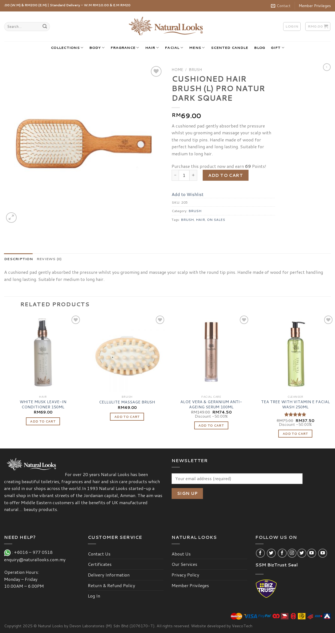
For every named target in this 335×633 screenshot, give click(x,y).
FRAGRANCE (124, 47)
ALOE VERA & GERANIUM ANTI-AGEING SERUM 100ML (211, 404)
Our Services (184, 564)
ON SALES (216, 219)
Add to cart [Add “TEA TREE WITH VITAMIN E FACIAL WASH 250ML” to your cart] (295, 433)
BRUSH (195, 69)
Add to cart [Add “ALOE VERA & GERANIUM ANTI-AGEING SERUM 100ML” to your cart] (211, 425)
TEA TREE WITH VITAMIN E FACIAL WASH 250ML (295, 404)
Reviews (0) (49, 258)
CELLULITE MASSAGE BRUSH (127, 402)
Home (177, 69)
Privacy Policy (185, 575)
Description (18, 258)
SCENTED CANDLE (229, 47)
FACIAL (174, 47)
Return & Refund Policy (111, 585)
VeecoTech (242, 626)
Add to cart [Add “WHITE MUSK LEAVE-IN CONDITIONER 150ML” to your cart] (43, 421)
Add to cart (225, 175)
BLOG (259, 47)
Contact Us (99, 554)
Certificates (100, 564)
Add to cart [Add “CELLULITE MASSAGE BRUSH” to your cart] (127, 416)
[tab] (18, 258)
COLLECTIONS (67, 47)
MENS (197, 47)
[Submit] (45, 26)
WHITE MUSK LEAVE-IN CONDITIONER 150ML (43, 404)
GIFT (277, 47)
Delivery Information (109, 575)
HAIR (152, 47)
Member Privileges (315, 5)
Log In (94, 596)
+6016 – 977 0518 (34, 552)
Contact (281, 5)
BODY (96, 47)
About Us (181, 554)
